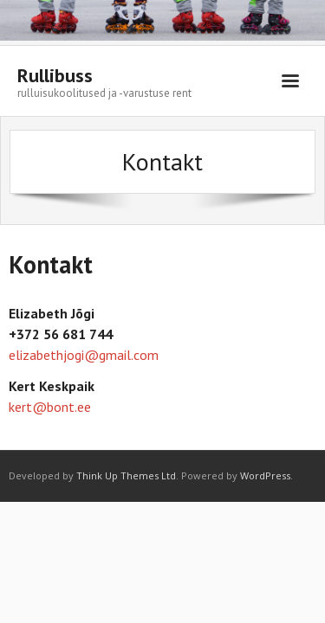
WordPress (265, 475)
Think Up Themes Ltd (126, 475)
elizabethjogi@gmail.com (84, 354)
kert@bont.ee (50, 406)
